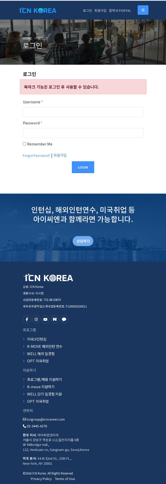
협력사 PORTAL (120, 10)
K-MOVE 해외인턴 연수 (44, 346)
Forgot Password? (36, 155)
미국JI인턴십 (36, 339)
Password (32, 122)
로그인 (87, 10)
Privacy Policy (41, 478)
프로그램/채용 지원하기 (44, 379)
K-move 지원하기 (40, 386)
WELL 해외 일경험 (40, 353)
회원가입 (100, 10)
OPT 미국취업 (38, 360)
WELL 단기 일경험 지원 (44, 393)
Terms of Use (65, 478)
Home (27, 38)
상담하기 (83, 241)
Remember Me (39, 143)
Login (83, 167)
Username (33, 101)
